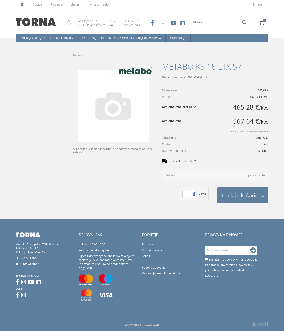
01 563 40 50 (131, 21)
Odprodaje (178, 38)
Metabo (263, 151)
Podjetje (56, 4)
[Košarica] (261, 22)
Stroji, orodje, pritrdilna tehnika (47, 38)
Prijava (258, 4)
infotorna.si (31, 264)
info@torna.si (131, 25)
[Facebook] (18, 283)
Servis (75, 4)
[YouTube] (32, 283)
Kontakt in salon (99, 4)
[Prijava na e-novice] (253, 250)
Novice (37, 4)
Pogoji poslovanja (153, 267)
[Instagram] (24, 283)
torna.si (78, 55)
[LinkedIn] (39, 283)
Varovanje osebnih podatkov (161, 273)
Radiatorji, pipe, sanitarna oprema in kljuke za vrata (121, 38)
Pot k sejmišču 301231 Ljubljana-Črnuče (30, 250)
